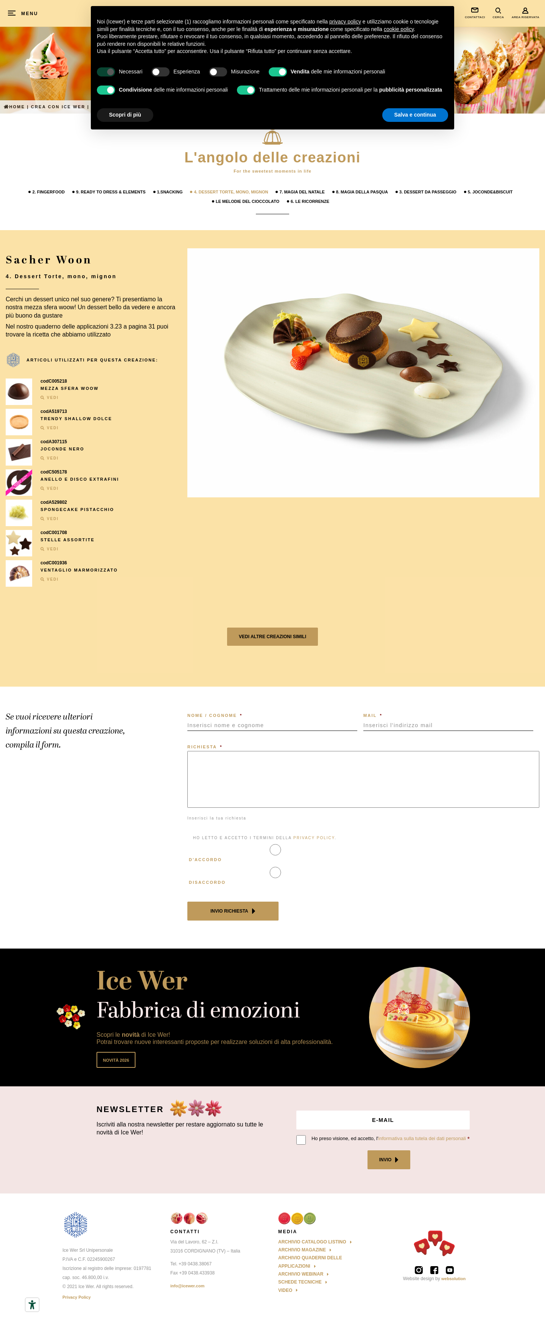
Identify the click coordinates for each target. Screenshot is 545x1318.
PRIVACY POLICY (314, 838)
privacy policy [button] (345, 22)
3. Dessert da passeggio (427, 192)
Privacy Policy (76, 1297)
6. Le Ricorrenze (310, 201)
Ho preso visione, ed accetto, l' (388, 1138)
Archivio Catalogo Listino (312, 1242)
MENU (29, 13)
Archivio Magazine (302, 1250)
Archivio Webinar (300, 1274)
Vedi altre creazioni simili (272, 636)
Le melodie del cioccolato (247, 201)
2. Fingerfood (48, 192)
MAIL (372, 715)
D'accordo (205, 859)
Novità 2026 (116, 1060)
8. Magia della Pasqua (362, 192)
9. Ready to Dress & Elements (111, 192)
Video (285, 1290)
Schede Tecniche (300, 1282)
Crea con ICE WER (58, 106)
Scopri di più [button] (125, 115)
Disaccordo (207, 882)
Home (14, 106)
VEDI (49, 398)
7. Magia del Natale (301, 192)
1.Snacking (170, 192)
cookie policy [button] (399, 29)
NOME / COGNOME (215, 715)
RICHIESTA (205, 747)
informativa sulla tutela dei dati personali (422, 1138)
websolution (453, 1278)
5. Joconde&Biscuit (490, 192)
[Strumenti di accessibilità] (32, 1305)
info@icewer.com (187, 1286)
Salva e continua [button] (415, 115)
